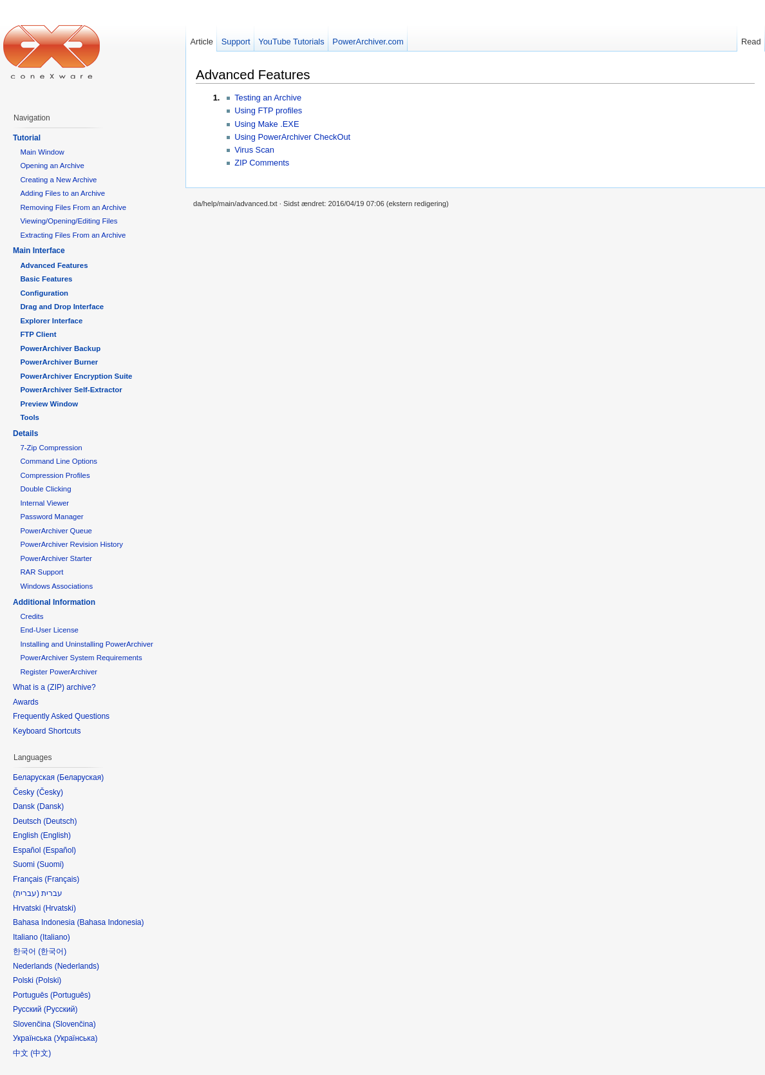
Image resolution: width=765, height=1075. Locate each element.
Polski (48, 980)
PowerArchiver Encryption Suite (76, 376)
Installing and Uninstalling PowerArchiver (86, 644)
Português (70, 995)
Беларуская (80, 777)
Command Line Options (58, 461)
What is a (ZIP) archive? (54, 687)
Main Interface (39, 250)
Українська (75, 1038)
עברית (26, 893)
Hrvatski (59, 908)
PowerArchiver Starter (55, 558)
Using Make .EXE (266, 124)
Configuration (44, 293)
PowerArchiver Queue (55, 531)
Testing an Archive (267, 97)
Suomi (50, 864)
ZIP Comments (261, 162)
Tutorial (27, 137)
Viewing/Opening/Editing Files (68, 221)
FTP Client (38, 334)
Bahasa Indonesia (110, 922)
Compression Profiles (55, 475)
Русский (60, 1009)
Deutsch (60, 821)
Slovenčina (74, 1024)
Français (62, 879)
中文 (40, 1053)
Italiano (55, 937)
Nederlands (77, 966)
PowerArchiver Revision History (71, 544)
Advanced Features (253, 74)
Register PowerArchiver (58, 672)
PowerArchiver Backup (60, 348)
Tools (29, 417)
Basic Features (46, 279)
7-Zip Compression (51, 448)
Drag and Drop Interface (62, 306)
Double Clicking (45, 489)
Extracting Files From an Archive (73, 235)
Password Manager (51, 516)
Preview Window (49, 404)
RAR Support (41, 572)
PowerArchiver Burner (59, 362)
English (55, 835)
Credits (31, 616)
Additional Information (54, 602)
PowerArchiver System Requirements (81, 657)
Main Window (42, 152)
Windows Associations (56, 586)
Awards (26, 702)
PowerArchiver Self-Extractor (71, 390)
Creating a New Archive (58, 180)
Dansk (50, 806)
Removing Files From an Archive (73, 207)
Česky (50, 792)
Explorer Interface (51, 321)
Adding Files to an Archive (62, 193)
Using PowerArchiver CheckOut (292, 137)
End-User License (49, 630)
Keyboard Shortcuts (46, 731)
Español (59, 850)
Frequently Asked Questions (61, 716)
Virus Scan (254, 150)
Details (25, 433)
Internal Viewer (44, 503)
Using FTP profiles (268, 110)
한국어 (52, 951)
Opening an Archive (52, 165)
